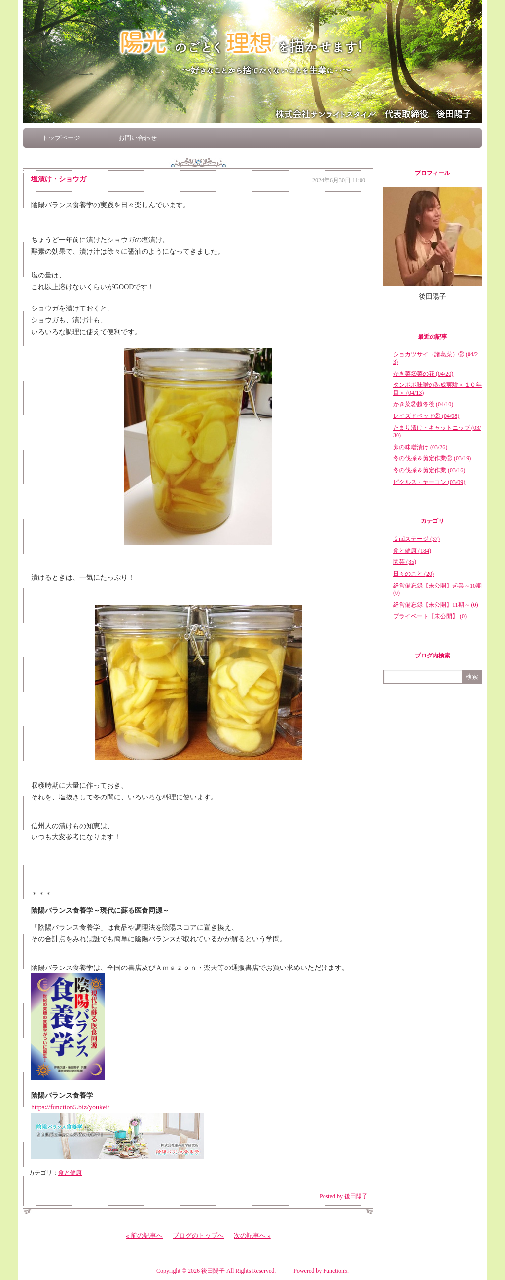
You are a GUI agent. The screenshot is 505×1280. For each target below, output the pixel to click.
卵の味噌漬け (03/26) (420, 447)
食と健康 (70, 1172)
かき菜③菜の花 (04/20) (423, 373)
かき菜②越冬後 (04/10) (423, 404)
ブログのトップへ (198, 1235)
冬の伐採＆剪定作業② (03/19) (432, 458)
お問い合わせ (137, 137)
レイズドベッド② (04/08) (426, 416)
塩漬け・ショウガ (58, 179)
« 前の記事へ (144, 1235)
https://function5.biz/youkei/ (70, 1107)
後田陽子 (356, 1196)
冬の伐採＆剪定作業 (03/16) (429, 470)
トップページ (61, 137)
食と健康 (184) (412, 550)
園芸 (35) (404, 561)
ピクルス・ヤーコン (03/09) (429, 482)
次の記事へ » (252, 1235)
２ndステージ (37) (416, 538)
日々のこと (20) (413, 573)
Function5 (335, 1270)
